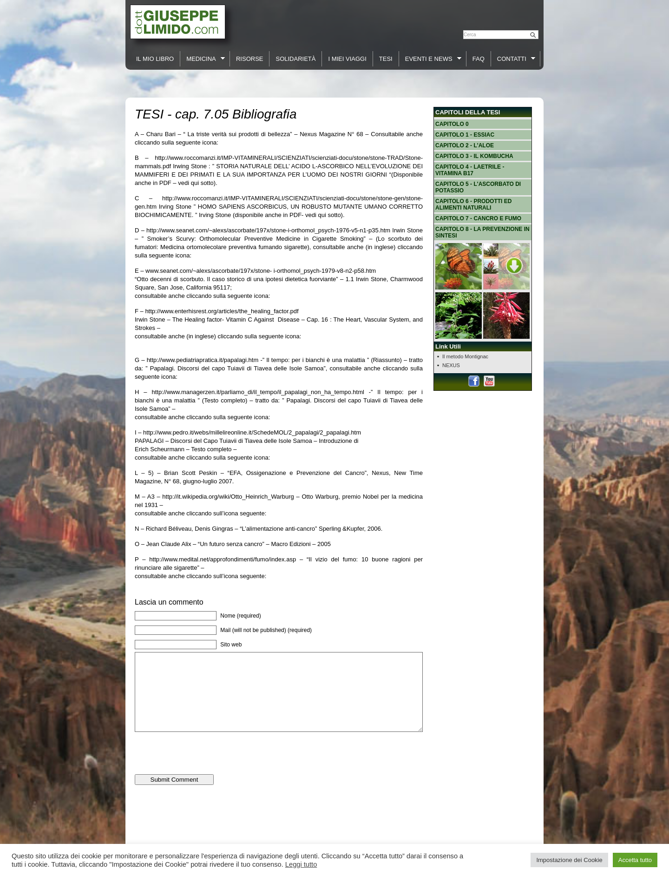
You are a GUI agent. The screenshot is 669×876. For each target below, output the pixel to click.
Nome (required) (240, 616)
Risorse (249, 58)
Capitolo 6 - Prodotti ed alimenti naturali (473, 204)
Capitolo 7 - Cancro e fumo (478, 218)
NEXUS (451, 365)
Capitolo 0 (452, 124)
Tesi (386, 58)
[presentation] (205, 768)
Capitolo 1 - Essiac (464, 135)
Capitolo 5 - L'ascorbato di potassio (478, 187)
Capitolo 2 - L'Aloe (464, 145)
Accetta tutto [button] (635, 859)
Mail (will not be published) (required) (266, 630)
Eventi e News (430, 59)
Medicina (202, 59)
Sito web (231, 644)
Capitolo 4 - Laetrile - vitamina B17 (469, 170)
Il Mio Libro (155, 58)
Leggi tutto (301, 864)
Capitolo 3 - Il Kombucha (474, 156)
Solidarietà (295, 58)
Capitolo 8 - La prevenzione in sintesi (482, 232)
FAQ (478, 58)
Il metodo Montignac (465, 356)
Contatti (513, 59)
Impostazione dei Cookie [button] (569, 859)
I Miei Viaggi (347, 58)
